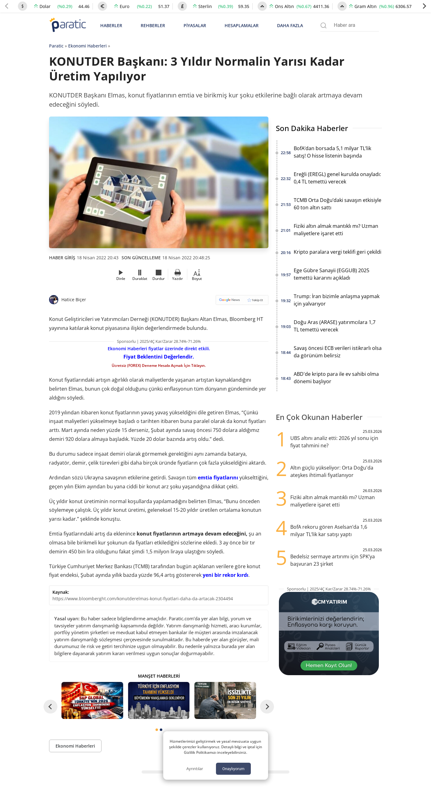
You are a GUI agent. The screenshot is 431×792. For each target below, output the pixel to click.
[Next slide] (424, 6)
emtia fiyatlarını (218, 477)
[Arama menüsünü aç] (323, 25)
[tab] (156, 729)
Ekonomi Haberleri (87, 46)
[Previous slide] (7, 6)
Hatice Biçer (73, 299)
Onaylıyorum (233, 768)
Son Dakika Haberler (312, 128)
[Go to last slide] (50, 706)
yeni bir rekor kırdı (225, 575)
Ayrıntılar (194, 768)
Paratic (56, 46)
